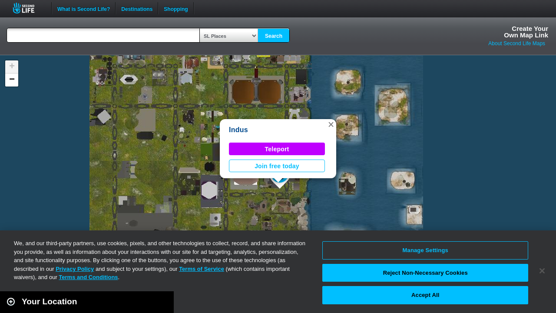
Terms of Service (201, 269)
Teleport (277, 149)
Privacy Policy (75, 269)
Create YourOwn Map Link (526, 32)
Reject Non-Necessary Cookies (425, 273)
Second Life (28, 8)
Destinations (136, 8)
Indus (238, 129)
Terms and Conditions (88, 277)
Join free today (277, 166)
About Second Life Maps (516, 43)
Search (273, 36)
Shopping (176, 8)
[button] (331, 124)
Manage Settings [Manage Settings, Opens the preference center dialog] (425, 250)
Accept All (425, 295)
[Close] (542, 270)
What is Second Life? (83, 8)
